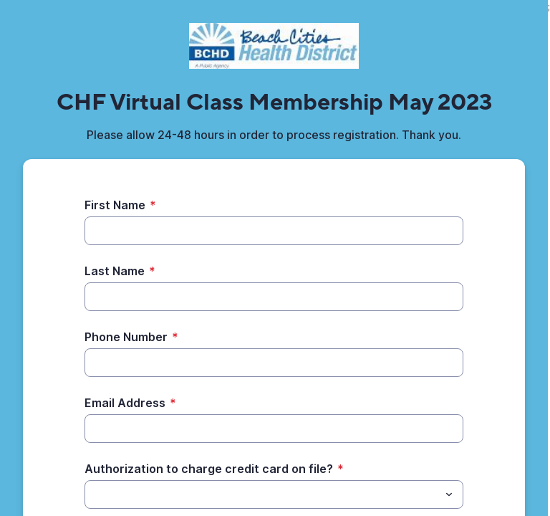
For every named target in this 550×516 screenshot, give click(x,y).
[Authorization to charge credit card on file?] (262, 494)
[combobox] (274, 494)
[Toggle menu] (449, 494)
